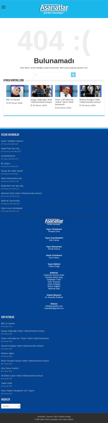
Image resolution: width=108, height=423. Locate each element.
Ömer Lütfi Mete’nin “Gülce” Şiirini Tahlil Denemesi (64, 102)
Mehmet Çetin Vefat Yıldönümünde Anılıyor (21, 193)
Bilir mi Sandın (13, 99)
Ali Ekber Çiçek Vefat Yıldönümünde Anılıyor (22, 375)
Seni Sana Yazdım (10, 368)
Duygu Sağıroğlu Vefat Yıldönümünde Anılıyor (41, 100)
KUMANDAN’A (8, 156)
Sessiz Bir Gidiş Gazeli (12, 171)
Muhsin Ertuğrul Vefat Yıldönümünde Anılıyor (90, 100)
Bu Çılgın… (6, 163)
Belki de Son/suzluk (10, 200)
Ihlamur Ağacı (7, 353)
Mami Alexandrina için (11, 178)
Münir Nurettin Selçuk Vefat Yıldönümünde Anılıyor (25, 361)
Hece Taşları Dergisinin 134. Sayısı (17, 390)
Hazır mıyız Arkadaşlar (12, 208)
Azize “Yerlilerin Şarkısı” (12, 141)
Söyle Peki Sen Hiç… (11, 148)
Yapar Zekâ (6, 383)
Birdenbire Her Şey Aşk (12, 186)
